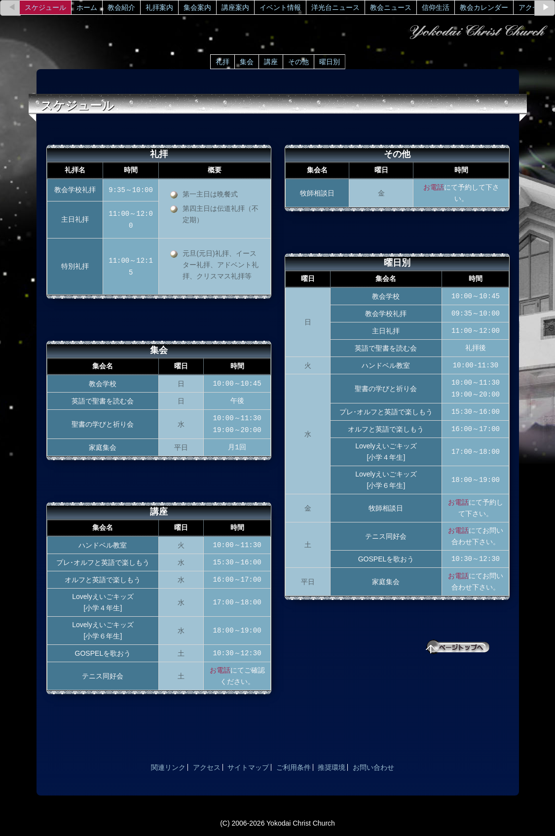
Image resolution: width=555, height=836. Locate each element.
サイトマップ (248, 767)
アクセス (532, 7)
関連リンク (168, 767)
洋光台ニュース (335, 7)
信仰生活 (435, 7)
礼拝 (222, 62)
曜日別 (329, 62)
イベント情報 (280, 7)
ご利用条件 (293, 767)
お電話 (220, 670)
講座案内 (235, 7)
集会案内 (197, 7)
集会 (247, 62)
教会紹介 (121, 7)
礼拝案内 (159, 7)
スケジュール (45, 7)
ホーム (86, 7)
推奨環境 (331, 767)
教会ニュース (390, 7)
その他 (298, 62)
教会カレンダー (484, 7)
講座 (271, 62)
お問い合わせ (373, 767)
